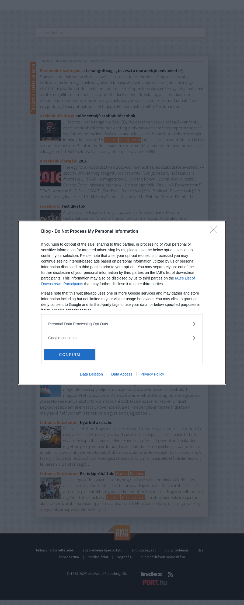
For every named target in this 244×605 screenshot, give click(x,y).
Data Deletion (91, 374)
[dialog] (122, 302)
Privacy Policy (152, 374)
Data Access (121, 374)
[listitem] (122, 324)
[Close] (215, 232)
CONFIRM (69, 354)
